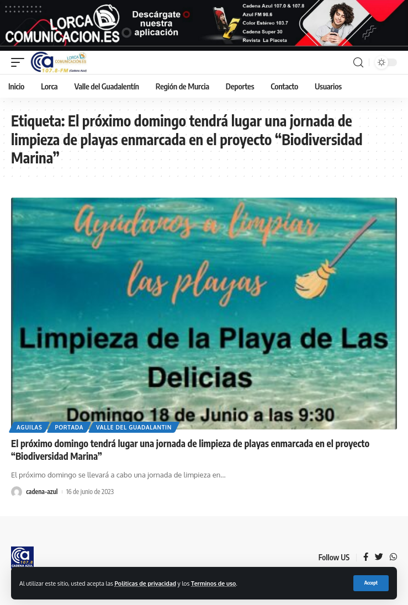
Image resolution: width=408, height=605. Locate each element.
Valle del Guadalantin (134, 427)
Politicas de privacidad (145, 583)
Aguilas (29, 427)
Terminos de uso (213, 583)
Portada (69, 427)
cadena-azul (41, 491)
